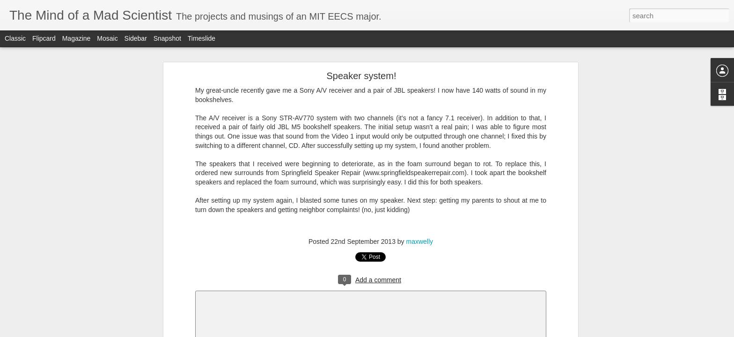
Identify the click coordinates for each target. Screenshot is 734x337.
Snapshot (167, 38)
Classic (15, 38)
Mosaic (107, 38)
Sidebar (136, 38)
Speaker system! (361, 76)
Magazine (76, 38)
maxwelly (419, 241)
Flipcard (44, 38)
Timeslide (201, 38)
